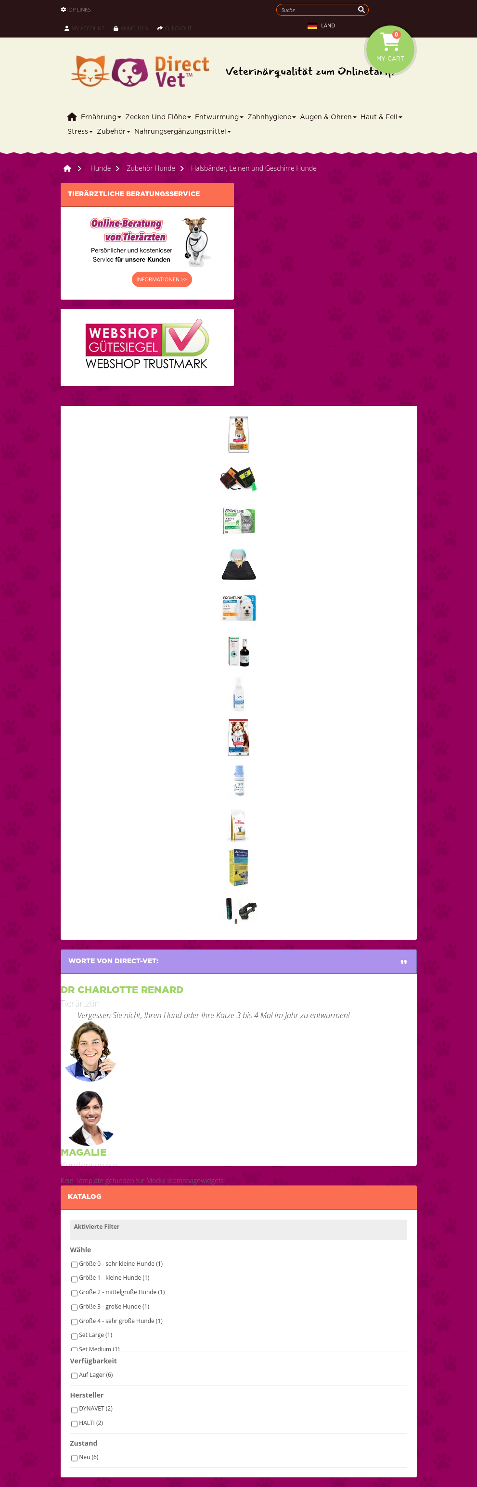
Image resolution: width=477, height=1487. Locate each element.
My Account (84, 28)
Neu (88, 1457)
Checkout (174, 28)
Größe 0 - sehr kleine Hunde (121, 1264)
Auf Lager (96, 1375)
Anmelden (131, 28)
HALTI (91, 1423)
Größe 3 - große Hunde (114, 1306)
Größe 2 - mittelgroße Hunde (122, 1292)
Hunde (100, 168)
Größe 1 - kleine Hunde (114, 1277)
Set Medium (99, 1349)
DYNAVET (96, 1408)
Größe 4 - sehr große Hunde (121, 1321)
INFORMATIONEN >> (162, 279)
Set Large (95, 1335)
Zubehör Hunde (151, 168)
